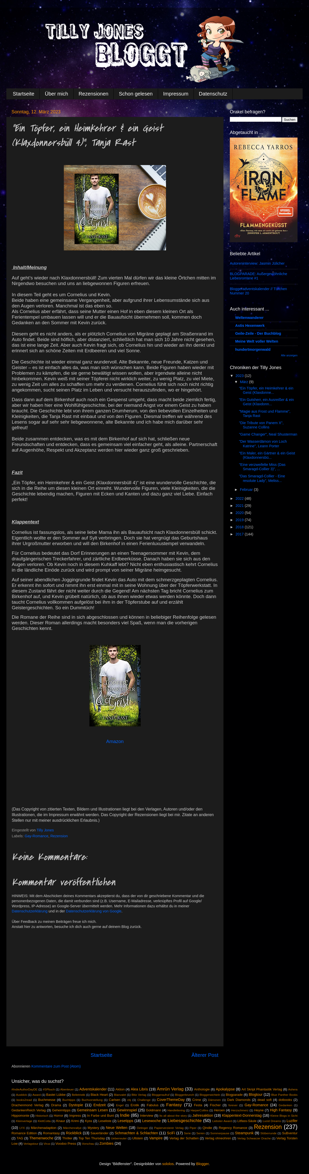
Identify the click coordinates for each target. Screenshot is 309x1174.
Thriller (67, 1138)
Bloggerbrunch (184, 1094)
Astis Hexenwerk (250, 325)
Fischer (215, 1105)
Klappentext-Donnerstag (242, 1115)
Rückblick (74, 1133)
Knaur (60, 1121)
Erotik (134, 1105)
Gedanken (285, 1105)
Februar (247, 490)
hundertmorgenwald (252, 349)
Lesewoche (151, 1121)
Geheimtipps (61, 1110)
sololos (168, 1164)
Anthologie (202, 1089)
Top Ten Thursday (91, 1138)
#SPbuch (49, 1089)
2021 (240, 506)
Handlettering (176, 1110)
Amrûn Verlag (170, 1088)
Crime (196, 1100)
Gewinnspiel (127, 1110)
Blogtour (256, 1094)
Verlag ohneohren (218, 1138)
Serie (187, 1133)
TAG (20, 1138)
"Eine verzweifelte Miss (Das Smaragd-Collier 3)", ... (262, 467)
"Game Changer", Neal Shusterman (268, 434)
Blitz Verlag (139, 1094)
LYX (22, 1127)
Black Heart (99, 1095)
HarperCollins (199, 1110)
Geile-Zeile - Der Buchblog (258, 333)
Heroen (219, 1110)
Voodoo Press (65, 1143)
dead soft (264, 1100)
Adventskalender (92, 1089)
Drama (56, 1105)
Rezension (59, 836)
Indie (124, 1115)
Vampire (156, 1138)
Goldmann (153, 1110)
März (244, 382)
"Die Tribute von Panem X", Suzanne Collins (261, 425)
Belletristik (78, 1094)
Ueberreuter (119, 1138)
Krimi (75, 1121)
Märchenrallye (72, 1127)
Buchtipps (68, 1099)
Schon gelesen (135, 94)
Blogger (202, 1164)
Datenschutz (213, 94)
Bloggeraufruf (160, 1094)
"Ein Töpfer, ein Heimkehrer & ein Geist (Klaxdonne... (266, 390)
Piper (192, 1127)
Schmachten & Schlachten (136, 1133)
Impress (75, 1115)
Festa (198, 1105)
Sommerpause (220, 1133)
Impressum (175, 94)
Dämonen (214, 1099)
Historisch (42, 1115)
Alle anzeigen (289, 355)
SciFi (171, 1133)
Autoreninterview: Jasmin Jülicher (257, 263)
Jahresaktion (202, 1115)
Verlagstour (30, 1143)
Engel (119, 1105)
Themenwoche (41, 1138)
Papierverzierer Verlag (169, 1127)
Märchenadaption (43, 1128)
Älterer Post (205, 1055)
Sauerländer (99, 1133)
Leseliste (104, 1121)
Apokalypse (225, 1089)
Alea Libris (139, 1089)
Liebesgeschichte (184, 1120)
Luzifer (292, 1121)
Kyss (88, 1121)
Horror (58, 1115)
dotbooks (285, 1100)
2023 (240, 376)
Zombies (106, 1143)
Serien (200, 1133)
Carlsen (114, 1100)
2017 (240, 534)
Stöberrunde (268, 1133)
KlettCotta (44, 1121)
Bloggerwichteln (209, 1094)
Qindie (207, 1128)
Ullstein (137, 1138)
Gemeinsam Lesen (92, 1110)
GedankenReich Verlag (28, 1110)
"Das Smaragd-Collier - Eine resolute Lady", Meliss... (262, 478)
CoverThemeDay (171, 1100)
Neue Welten (116, 1128)
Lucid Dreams (272, 1121)
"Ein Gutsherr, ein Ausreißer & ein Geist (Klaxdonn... (266, 402)
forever (232, 1105)
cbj (129, 1099)
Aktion (120, 1089)
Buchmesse (46, 1100)
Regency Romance (233, 1128)
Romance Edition (24, 1133)
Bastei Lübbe (56, 1095)
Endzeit (99, 1105)
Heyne (259, 1110)
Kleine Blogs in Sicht (284, 1115)
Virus (47, 1143)
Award (36, 1094)
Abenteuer (67, 1089)
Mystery (93, 1128)
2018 (240, 527)
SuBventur (290, 1133)
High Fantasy (281, 1110)
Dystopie (76, 1105)
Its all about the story (173, 1115)
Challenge (144, 1099)
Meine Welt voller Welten (256, 341)
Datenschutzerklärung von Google (94, 911)
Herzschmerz (239, 1110)
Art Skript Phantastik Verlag (262, 1089)
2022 (240, 498)
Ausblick (21, 1094)
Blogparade (234, 1095)
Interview (146, 1115)
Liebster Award (222, 1121)
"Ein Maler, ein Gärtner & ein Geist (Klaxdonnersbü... (267, 455)
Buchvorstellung (92, 1099)
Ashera (293, 1089)
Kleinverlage (24, 1121)
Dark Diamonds (239, 1100)
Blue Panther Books (284, 1094)
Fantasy (174, 1104)
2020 (240, 513)
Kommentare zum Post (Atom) (56, 1066)
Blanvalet (120, 1094)
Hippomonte (20, 1115)
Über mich (56, 94)
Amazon (115, 741)
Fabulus (153, 1105)
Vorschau (88, 1143)
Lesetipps (125, 1121)
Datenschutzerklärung (29, 911)
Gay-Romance (36, 836)
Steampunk (244, 1133)
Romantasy (51, 1133)
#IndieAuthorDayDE (24, 1089)
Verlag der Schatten (184, 1138)
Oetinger (142, 1127)
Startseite (23, 94)
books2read (24, 1099)
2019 (240, 520)
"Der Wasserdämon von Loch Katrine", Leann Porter (263, 443)
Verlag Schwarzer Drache (254, 1138)
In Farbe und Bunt (100, 1115)
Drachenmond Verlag (27, 1105)
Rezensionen (94, 94)
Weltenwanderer (249, 318)
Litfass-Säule (246, 1121)
